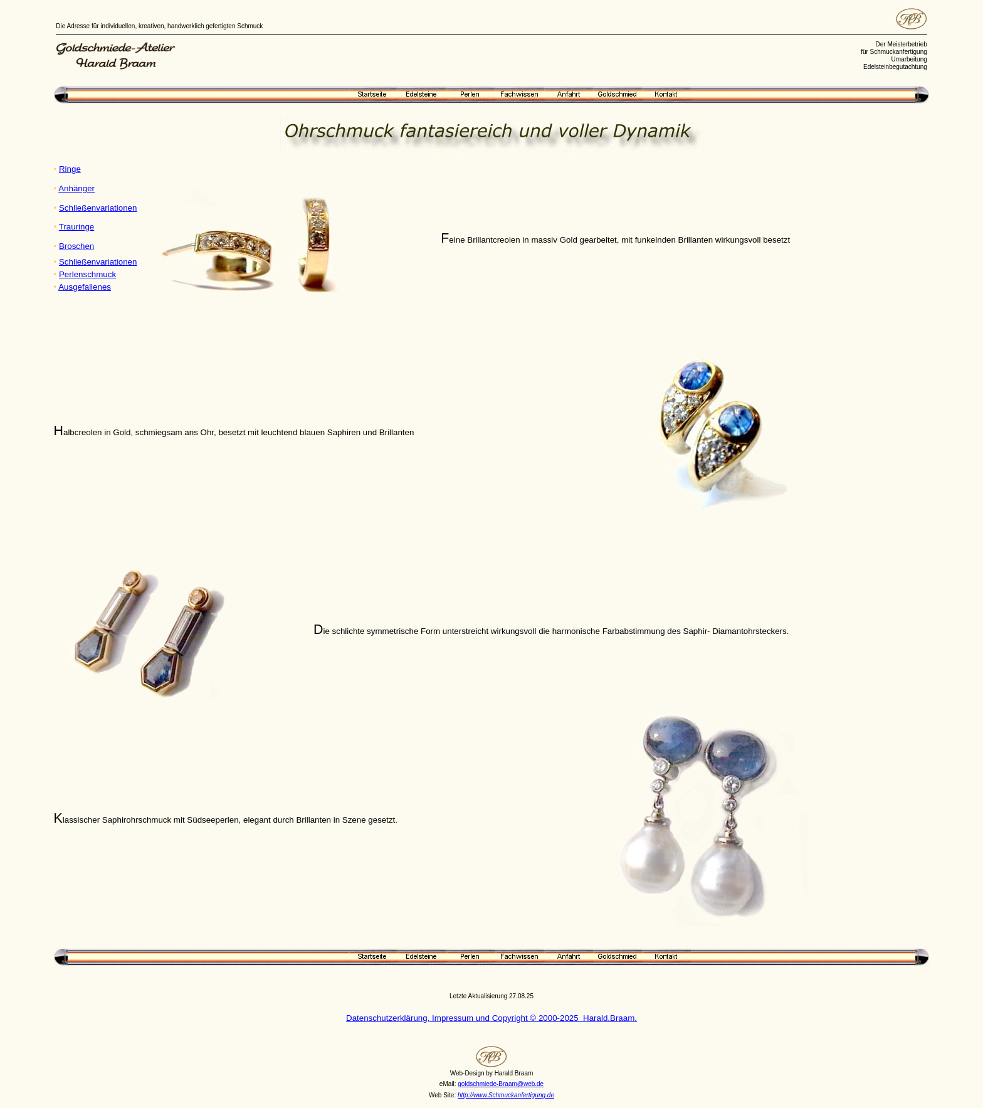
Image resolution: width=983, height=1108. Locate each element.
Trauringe (77, 226)
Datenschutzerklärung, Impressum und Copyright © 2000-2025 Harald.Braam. (491, 1018)
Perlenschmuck (87, 274)
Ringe (70, 169)
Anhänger (76, 188)
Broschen (76, 246)
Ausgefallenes (84, 287)
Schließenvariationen (98, 208)
